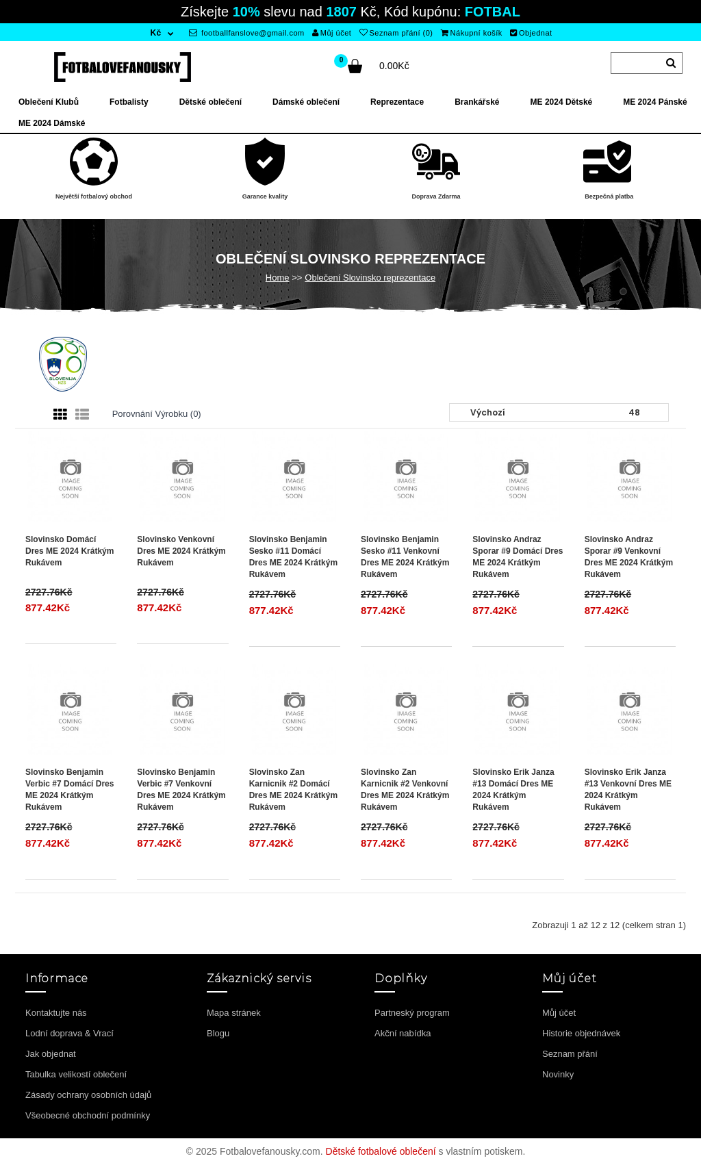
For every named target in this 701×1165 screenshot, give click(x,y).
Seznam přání (570, 1054)
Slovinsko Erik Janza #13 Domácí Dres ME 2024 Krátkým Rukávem (513, 789)
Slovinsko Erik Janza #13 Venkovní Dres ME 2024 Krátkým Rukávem (628, 789)
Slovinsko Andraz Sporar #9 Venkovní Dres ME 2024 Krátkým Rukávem (629, 557)
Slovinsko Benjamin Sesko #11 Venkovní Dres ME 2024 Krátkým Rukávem (405, 557)
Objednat (531, 33)
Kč (155, 33)
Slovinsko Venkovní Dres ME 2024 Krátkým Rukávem (181, 551)
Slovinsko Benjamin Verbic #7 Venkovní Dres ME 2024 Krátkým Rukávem (181, 789)
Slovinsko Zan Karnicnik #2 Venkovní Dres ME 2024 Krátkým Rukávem (405, 789)
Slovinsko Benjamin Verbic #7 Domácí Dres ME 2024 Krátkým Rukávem (69, 789)
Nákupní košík (471, 33)
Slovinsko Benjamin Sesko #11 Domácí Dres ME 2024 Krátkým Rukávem (293, 557)
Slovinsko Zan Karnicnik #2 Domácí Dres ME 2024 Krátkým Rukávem (293, 789)
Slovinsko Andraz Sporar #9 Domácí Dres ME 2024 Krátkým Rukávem (517, 557)
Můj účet (331, 33)
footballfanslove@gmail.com (247, 33)
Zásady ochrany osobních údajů (88, 1095)
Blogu (218, 1033)
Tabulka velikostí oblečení (76, 1074)
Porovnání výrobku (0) (156, 414)
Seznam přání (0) (396, 33)
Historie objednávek (581, 1033)
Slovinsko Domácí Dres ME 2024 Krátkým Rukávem (69, 551)
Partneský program (412, 1013)
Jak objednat (50, 1054)
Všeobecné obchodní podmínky (87, 1115)
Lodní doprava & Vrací (69, 1033)
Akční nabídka (402, 1033)
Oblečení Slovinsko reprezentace (370, 277)
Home (278, 277)
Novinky (558, 1074)
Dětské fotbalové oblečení (381, 1151)
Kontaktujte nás (56, 1013)
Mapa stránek (234, 1013)
